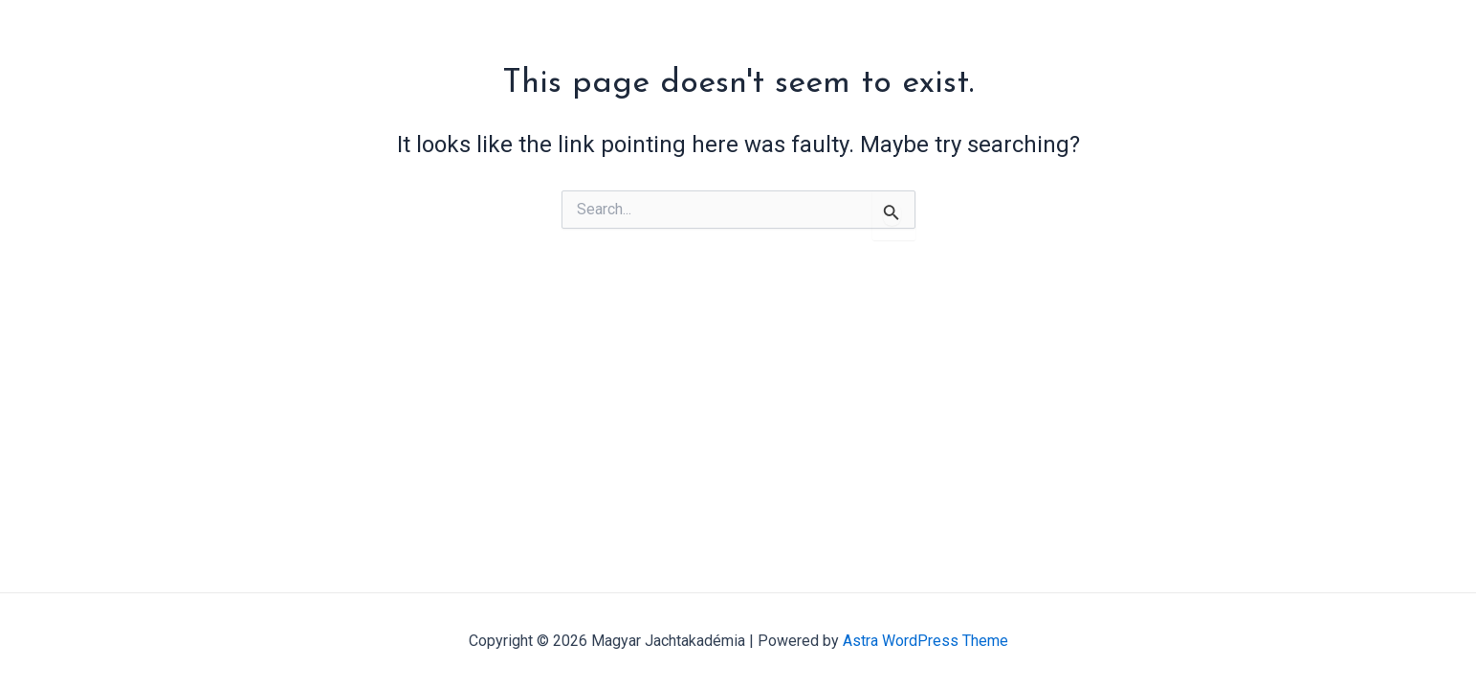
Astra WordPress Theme (925, 641)
